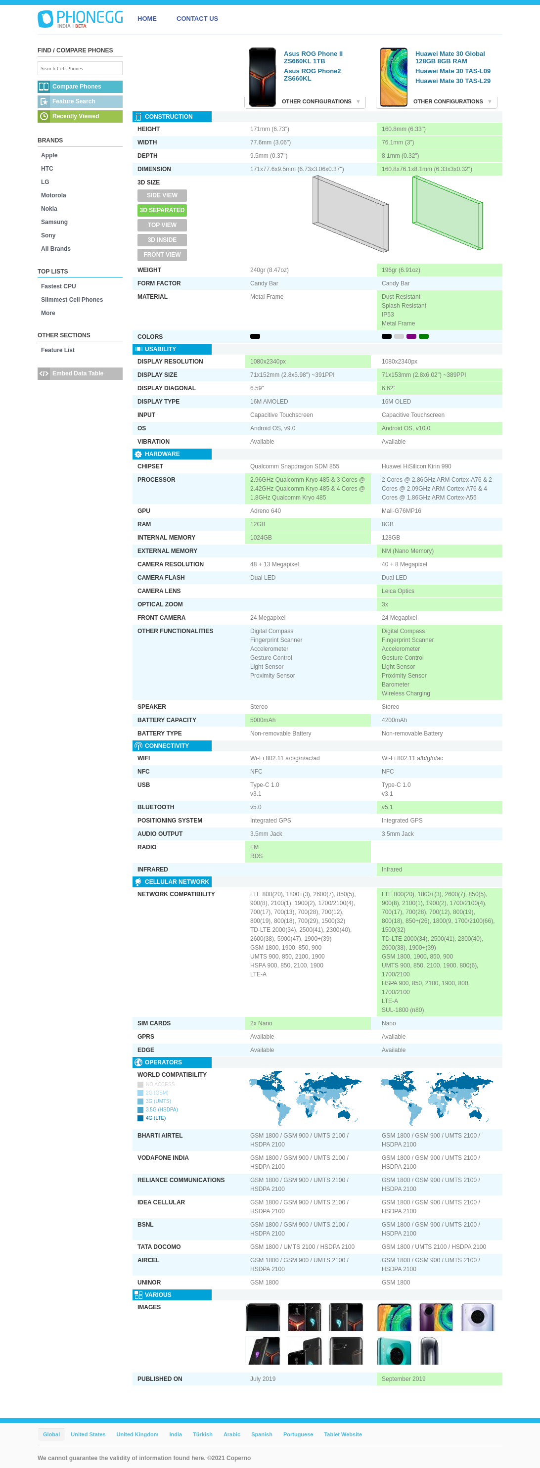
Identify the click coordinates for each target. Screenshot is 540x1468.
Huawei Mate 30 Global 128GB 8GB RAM (450, 57)
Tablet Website (343, 1434)
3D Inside (162, 239)
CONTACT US (197, 18)
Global (51, 1434)
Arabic (232, 1434)
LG (45, 182)
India (175, 1434)
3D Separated (162, 210)
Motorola (53, 195)
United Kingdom (138, 1434)
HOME (147, 18)
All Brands (56, 248)
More (48, 313)
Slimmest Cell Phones (72, 299)
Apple (49, 155)
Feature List (58, 350)
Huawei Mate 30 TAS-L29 (453, 81)
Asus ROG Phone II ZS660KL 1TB (313, 57)
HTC (47, 168)
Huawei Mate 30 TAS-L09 (453, 71)
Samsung (54, 222)
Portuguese (298, 1434)
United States (88, 1434)
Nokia (49, 208)
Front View (161, 254)
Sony (48, 235)
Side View (162, 195)
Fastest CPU (58, 286)
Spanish (261, 1434)
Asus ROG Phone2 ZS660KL (312, 74)
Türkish (203, 1434)
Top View (162, 225)
